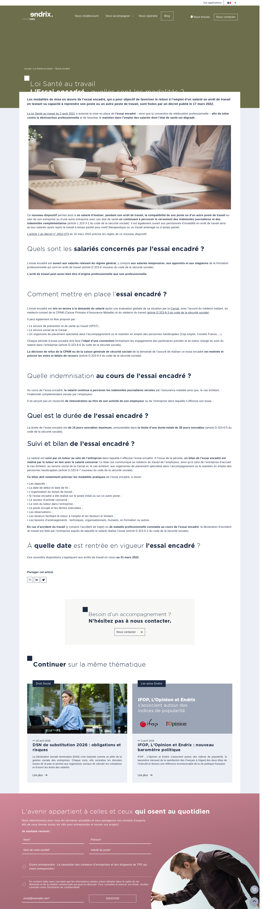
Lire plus (38, 775)
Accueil (27, 69)
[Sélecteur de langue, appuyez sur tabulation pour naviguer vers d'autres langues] (232, 2)
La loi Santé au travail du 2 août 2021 (51, 113)
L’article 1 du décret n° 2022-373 (48, 234)
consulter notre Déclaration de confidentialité (54, 887)
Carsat (175, 308)
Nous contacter (226, 16)
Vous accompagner (118, 15)
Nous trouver (202, 16)
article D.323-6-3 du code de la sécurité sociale (178, 312)
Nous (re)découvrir (87, 15)
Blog (167, 15)
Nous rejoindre (148, 15)
